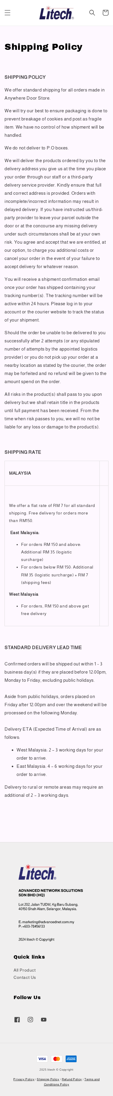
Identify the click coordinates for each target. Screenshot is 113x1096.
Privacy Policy (23, 1079)
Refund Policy (72, 1079)
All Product (25, 970)
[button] (7, 12)
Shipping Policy (48, 1079)
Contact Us (25, 977)
